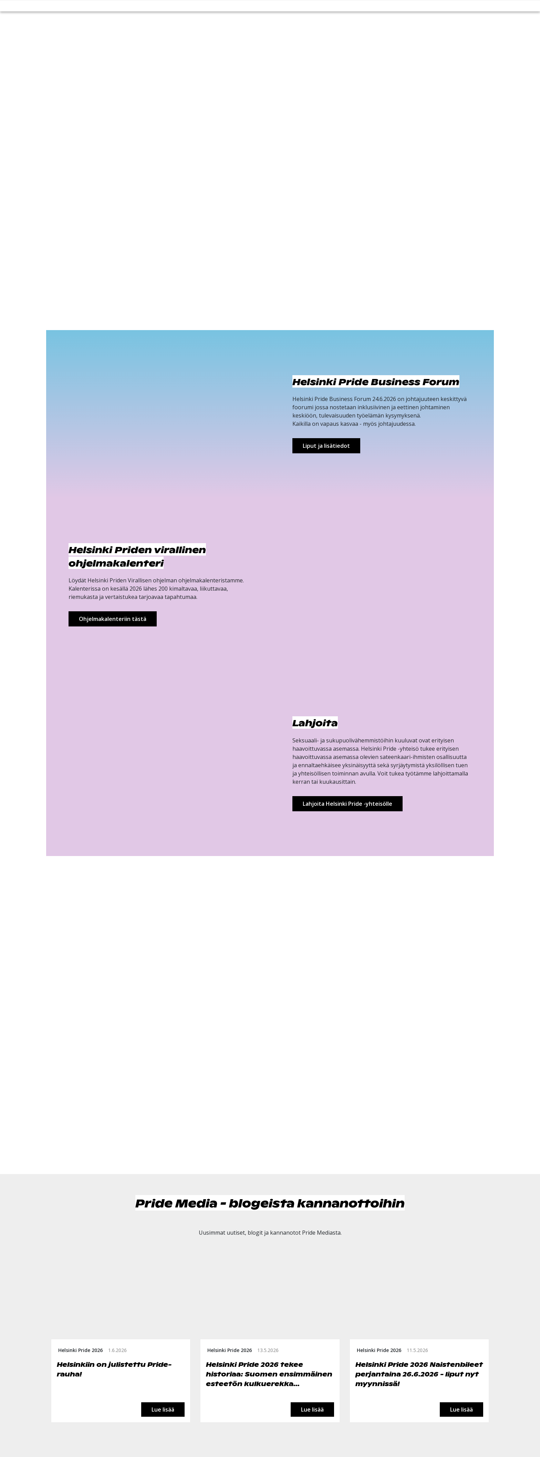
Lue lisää (163, 1409)
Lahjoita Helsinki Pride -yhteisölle (347, 803)
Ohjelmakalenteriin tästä (112, 619)
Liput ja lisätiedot (326, 446)
